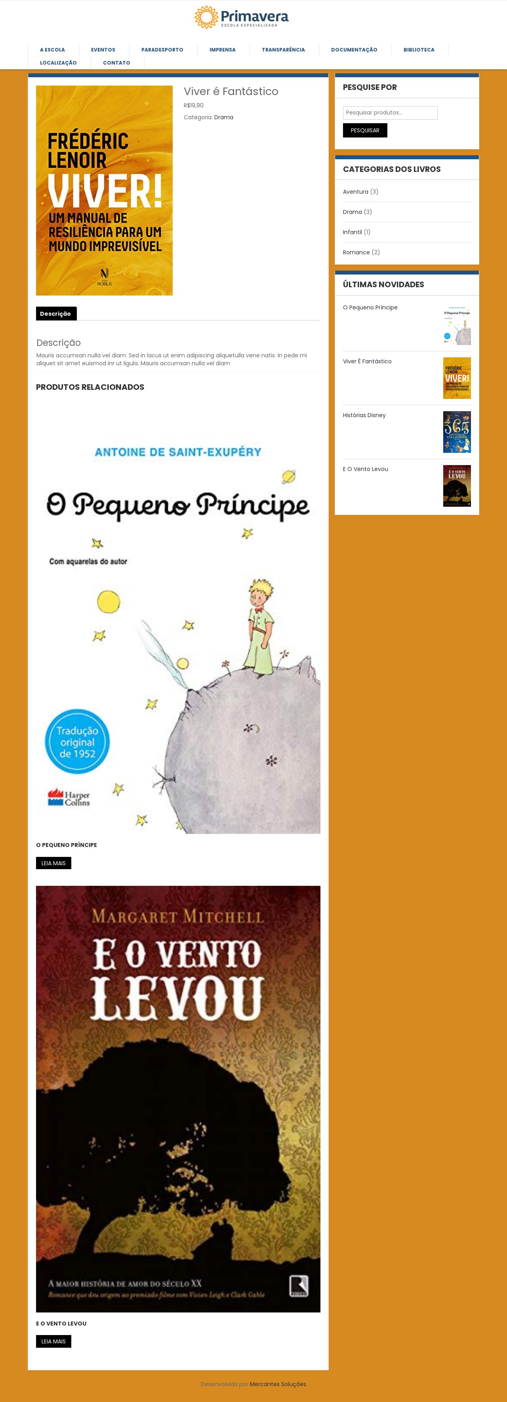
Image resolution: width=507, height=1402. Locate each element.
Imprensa (223, 49)
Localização (58, 62)
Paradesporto (162, 49)
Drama (223, 117)
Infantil (352, 232)
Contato (116, 62)
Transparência (283, 49)
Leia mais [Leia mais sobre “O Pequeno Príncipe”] (54, 863)
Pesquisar (365, 130)
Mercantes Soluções (278, 1384)
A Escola (52, 49)
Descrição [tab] (55, 314)
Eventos (103, 49)
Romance (356, 252)
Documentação (354, 49)
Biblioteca (419, 49)
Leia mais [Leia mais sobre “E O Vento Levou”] (54, 1341)
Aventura (355, 192)
